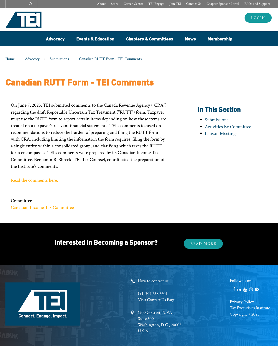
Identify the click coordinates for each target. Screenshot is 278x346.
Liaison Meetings (221, 133)
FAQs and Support (257, 4)
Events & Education (95, 38)
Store (114, 4)
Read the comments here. (34, 180)
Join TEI (175, 4)
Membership (219, 38)
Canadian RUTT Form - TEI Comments (110, 58)
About (101, 4)
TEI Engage (156, 4)
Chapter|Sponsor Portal (223, 4)
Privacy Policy (242, 302)
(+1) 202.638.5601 (152, 293)
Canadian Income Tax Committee (42, 207)
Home (10, 58)
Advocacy (55, 38)
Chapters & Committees (149, 38)
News (190, 38)
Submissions (59, 58)
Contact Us (193, 4)
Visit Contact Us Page (156, 300)
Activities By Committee (228, 127)
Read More (203, 243)
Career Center (133, 4)
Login (258, 17)
